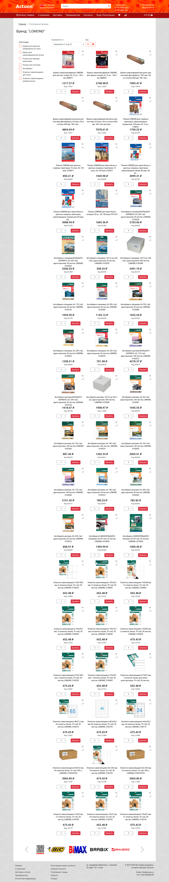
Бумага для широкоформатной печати (32, 53)
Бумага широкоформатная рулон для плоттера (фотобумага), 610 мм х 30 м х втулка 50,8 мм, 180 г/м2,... (68, 121)
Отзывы (54, 879)
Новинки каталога (58, 869)
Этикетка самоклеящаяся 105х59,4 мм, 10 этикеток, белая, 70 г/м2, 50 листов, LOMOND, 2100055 (68, 631)
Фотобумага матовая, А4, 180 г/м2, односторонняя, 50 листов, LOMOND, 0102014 (102, 492)
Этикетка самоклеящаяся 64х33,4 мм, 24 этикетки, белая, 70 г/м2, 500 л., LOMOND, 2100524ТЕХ (68, 770)
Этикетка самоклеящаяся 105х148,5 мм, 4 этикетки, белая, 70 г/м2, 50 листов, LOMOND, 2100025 (68, 585)
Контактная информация (25, 879)
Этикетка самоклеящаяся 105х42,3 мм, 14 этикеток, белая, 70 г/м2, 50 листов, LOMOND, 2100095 (102, 585)
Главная (22, 24)
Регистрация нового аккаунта (63, 866)
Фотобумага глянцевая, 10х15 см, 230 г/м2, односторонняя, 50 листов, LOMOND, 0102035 (102, 260)
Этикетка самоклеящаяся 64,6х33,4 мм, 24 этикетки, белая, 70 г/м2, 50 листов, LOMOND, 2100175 (135, 724)
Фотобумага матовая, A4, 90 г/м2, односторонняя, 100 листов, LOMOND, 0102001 (135, 399)
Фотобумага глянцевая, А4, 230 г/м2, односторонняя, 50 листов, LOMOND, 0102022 (68, 353)
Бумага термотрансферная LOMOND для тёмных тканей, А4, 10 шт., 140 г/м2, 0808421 (102, 75)
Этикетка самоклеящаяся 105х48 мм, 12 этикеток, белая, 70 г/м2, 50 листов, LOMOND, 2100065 (135, 585)
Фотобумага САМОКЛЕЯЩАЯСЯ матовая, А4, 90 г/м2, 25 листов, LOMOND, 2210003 (136, 538)
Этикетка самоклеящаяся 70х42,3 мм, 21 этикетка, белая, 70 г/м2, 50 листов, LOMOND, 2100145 (135, 816)
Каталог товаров (25, 15)
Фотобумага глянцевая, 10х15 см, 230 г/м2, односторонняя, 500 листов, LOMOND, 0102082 (135, 260)
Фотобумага (26, 68)
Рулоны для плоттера (30, 65)
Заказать (75, 92)
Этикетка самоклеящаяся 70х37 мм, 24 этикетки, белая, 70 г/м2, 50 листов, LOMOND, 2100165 (102, 816)
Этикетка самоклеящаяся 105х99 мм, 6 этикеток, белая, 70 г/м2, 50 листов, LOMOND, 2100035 (135, 631)
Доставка (57, 15)
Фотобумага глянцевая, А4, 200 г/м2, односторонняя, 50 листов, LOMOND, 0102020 (102, 307)
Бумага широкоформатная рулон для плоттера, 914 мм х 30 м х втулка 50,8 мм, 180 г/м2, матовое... (102, 121)
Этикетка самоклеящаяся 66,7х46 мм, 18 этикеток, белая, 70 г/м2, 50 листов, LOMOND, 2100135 (102, 770)
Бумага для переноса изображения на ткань (30, 47)
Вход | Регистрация (106, 15)
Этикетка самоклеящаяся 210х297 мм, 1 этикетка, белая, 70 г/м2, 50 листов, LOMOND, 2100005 (102, 677)
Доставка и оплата (23, 872)
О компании (43, 15)
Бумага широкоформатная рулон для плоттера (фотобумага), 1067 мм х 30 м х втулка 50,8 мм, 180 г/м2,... (135, 75)
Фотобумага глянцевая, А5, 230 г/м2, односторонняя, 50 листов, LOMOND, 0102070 (102, 353)
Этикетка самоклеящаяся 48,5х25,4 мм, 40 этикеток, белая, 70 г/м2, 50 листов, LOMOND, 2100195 (102, 724)
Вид (87, 40)
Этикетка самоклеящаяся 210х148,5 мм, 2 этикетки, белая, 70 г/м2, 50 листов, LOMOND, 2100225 (68, 677)
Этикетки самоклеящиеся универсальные (31, 79)
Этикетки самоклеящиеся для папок (31, 73)
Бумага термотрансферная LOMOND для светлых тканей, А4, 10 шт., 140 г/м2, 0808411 (68, 75)
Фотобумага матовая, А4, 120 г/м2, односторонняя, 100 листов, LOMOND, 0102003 (68, 446)
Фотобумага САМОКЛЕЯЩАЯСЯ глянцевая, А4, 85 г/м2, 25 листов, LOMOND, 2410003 (102, 538)
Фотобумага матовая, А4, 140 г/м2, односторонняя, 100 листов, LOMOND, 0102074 (102, 446)
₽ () (148, 15)
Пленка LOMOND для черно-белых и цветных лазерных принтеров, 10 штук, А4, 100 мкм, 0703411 (102, 168)
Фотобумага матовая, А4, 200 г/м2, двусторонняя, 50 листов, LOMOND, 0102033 (135, 492)
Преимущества (73, 15)
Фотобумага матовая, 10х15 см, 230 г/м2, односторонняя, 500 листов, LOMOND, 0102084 (102, 399)
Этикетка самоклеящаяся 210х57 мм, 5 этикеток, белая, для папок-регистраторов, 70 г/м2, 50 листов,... (135, 677)
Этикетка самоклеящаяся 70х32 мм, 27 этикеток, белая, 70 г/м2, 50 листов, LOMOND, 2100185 (68, 816)
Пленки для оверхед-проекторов (29, 59)
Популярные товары (59, 872)
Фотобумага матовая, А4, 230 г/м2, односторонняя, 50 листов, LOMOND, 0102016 (68, 538)
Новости (54, 875)
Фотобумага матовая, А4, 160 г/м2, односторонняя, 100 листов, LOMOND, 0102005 (135, 446)
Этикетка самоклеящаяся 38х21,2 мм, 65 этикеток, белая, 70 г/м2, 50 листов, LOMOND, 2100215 (68, 724)
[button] (26, 849)
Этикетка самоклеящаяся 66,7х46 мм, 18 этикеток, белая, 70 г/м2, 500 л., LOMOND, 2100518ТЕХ (135, 770)
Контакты (88, 15)
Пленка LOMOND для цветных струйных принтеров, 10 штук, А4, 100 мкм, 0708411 (68, 168)
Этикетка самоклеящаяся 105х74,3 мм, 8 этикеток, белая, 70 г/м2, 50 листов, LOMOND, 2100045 (102, 631)
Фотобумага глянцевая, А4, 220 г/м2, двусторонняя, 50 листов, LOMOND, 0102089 (136, 307)
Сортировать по (57, 40)
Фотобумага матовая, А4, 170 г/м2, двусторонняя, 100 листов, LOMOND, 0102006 (68, 492)
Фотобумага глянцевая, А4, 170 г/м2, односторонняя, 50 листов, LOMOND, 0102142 (68, 307)
